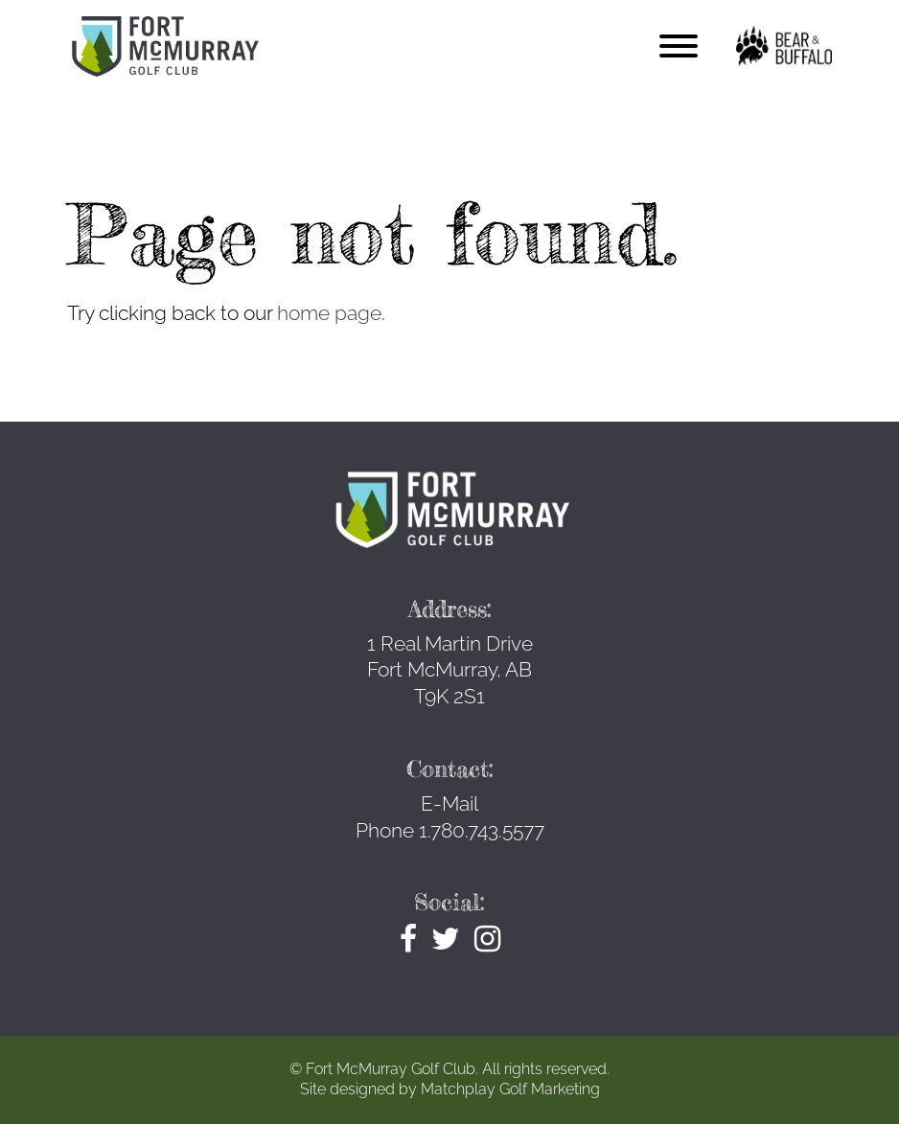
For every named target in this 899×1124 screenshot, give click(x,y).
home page (329, 313)
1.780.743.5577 (481, 830)
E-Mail (449, 803)
